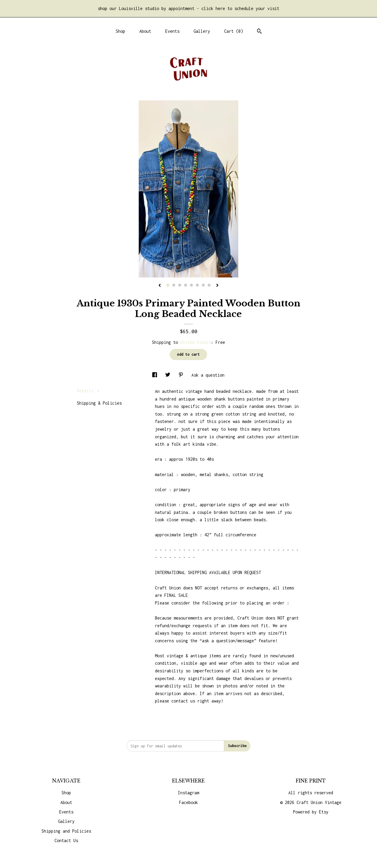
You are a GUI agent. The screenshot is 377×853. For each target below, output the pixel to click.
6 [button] (197, 285)
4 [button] (185, 285)
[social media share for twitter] (169, 375)
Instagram (188, 792)
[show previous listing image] (159, 286)
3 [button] (179, 285)
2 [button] (173, 285)
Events (172, 31)
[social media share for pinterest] (182, 375)
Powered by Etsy (310, 811)
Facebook (188, 802)
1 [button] (167, 285)
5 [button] (191, 285)
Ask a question (207, 375)
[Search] (259, 32)
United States (195, 342)
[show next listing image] (217, 286)
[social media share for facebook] (155, 375)
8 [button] (209, 285)
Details (88, 390)
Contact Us (66, 840)
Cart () (233, 31)
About (145, 31)
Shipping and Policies (66, 831)
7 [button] (203, 285)
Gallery (202, 31)
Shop (120, 31)
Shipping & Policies (99, 403)
